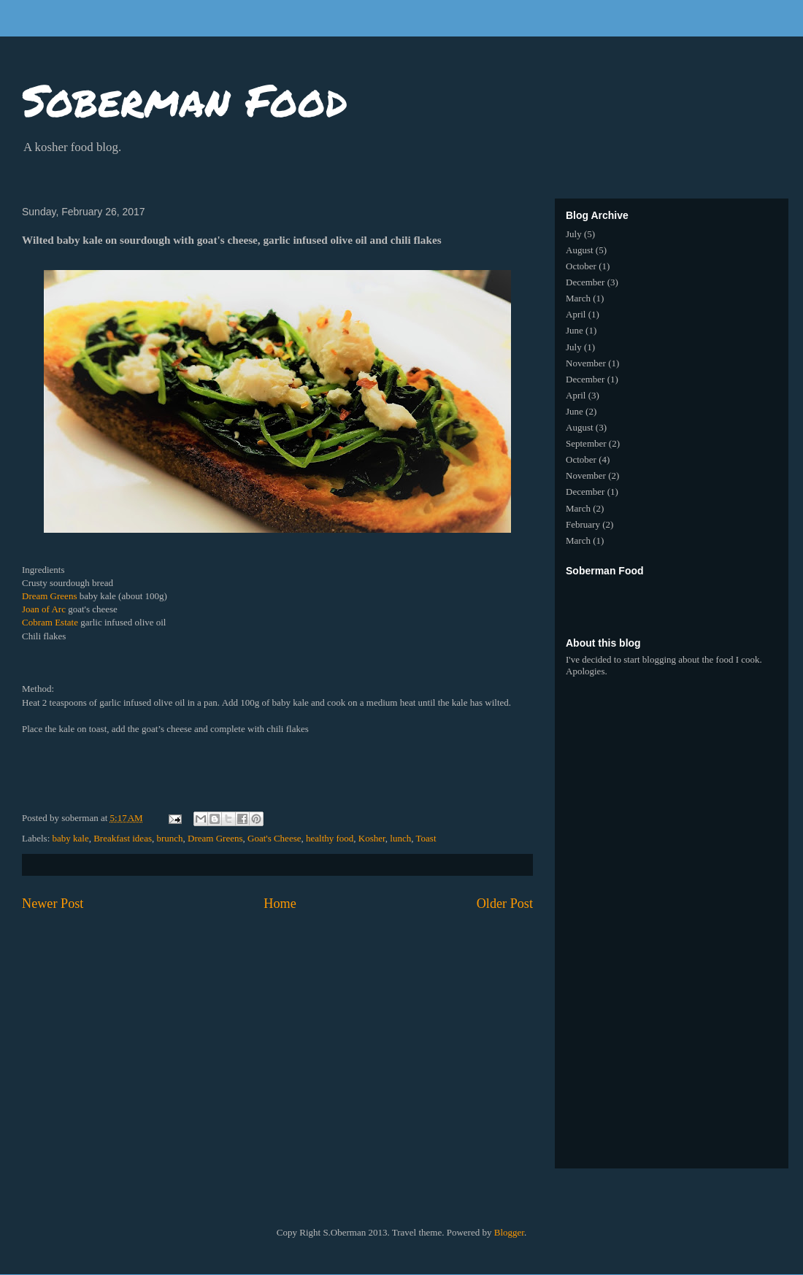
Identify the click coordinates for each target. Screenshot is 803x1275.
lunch (400, 838)
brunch (169, 838)
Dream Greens (49, 595)
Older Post (505, 903)
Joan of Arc (44, 609)
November (586, 363)
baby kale (71, 838)
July (574, 233)
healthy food (329, 838)
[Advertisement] (682, 600)
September (586, 443)
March (578, 298)
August (579, 249)
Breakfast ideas (122, 838)
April (575, 314)
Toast (426, 838)
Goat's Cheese (274, 838)
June (574, 330)
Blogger (509, 1232)
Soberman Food (184, 99)
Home (280, 903)
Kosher (371, 838)
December (585, 282)
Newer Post (52, 903)
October (581, 266)
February (583, 524)
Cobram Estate (50, 622)
